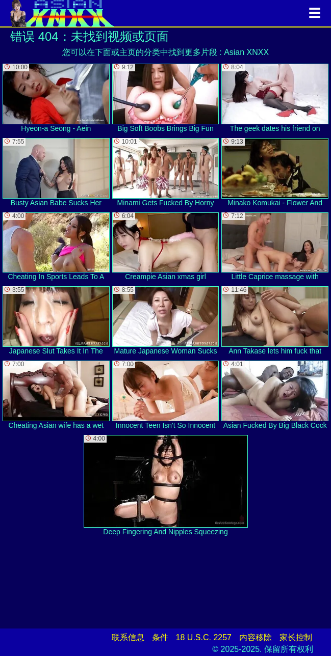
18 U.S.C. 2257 (204, 637)
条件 (160, 637)
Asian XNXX (246, 52)
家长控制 (295, 637)
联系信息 (128, 637)
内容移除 (255, 637)
